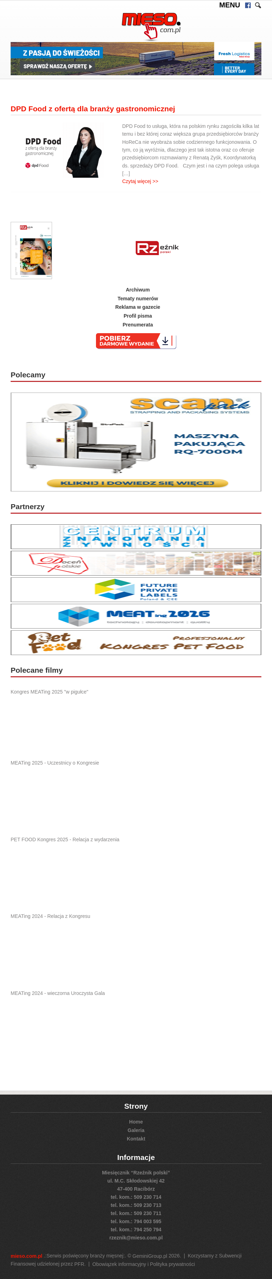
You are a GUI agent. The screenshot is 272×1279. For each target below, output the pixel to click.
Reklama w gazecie (137, 307)
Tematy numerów (138, 298)
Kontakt (136, 1139)
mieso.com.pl (26, 1256)
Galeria (136, 1130)
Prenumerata (138, 325)
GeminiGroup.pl (149, 1256)
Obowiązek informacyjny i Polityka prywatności (143, 1264)
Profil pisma (138, 316)
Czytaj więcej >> (140, 181)
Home (136, 1122)
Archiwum (138, 290)
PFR (79, 1264)
